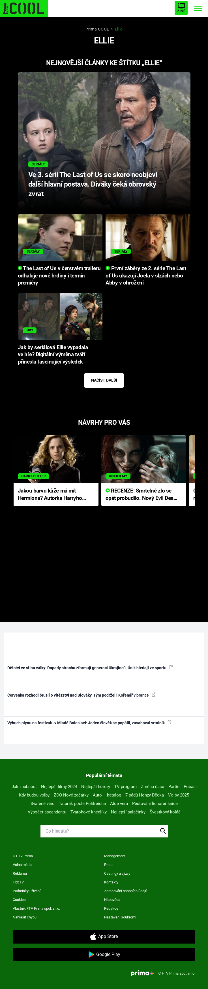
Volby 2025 (178, 795)
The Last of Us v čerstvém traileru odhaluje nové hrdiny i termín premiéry (59, 275)
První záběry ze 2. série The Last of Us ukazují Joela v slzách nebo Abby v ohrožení (146, 275)
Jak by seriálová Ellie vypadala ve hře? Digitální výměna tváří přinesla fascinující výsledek (53, 354)
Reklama (20, 873)
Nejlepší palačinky (128, 812)
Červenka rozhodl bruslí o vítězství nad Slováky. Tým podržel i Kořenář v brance (81, 694)
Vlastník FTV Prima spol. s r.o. (36, 908)
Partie (173, 786)
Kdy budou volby (34, 795)
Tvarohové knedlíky (88, 812)
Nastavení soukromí (120, 917)
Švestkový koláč (165, 812)
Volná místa (22, 865)
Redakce (111, 908)
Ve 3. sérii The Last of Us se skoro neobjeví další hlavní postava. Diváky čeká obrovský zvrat (92, 184)
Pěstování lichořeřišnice (155, 803)
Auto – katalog (107, 795)
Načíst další (104, 380)
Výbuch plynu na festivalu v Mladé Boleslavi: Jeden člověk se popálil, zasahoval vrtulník (89, 722)
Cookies (19, 900)
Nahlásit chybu (25, 917)
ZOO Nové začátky (71, 795)
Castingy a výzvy (117, 873)
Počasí (190, 786)
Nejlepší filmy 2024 (59, 786)
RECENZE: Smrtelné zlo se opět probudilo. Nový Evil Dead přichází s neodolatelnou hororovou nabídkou (141, 495)
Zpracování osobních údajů (125, 891)
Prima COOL (97, 29)
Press (108, 865)
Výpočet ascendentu (47, 812)
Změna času (152, 786)
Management (114, 856)
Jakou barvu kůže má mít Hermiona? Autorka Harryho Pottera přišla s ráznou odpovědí (50, 495)
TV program (125, 786)
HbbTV (18, 882)
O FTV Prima (23, 856)
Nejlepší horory (95, 786)
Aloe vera (119, 803)
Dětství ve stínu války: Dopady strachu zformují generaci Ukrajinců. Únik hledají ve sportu (90, 667)
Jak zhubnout (24, 786)
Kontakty (111, 882)
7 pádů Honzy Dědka (144, 795)
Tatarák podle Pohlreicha (82, 803)
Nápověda (112, 900)
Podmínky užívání (26, 891)
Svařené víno (43, 803)
